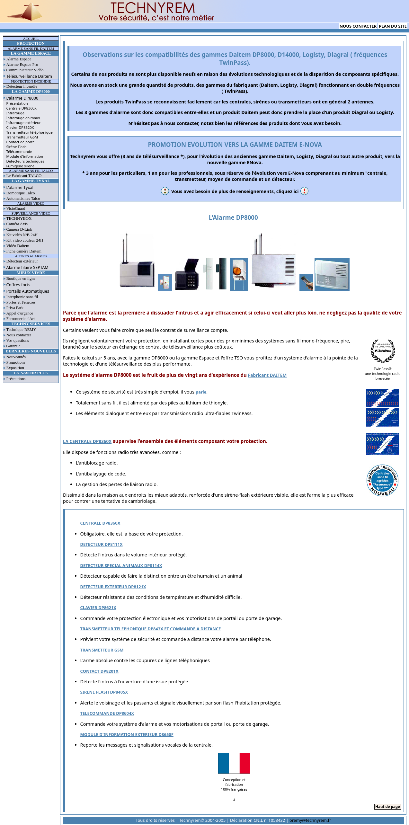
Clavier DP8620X (20, 127)
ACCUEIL (31, 38)
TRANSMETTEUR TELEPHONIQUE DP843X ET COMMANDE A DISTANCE (150, 629)
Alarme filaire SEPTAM (27, 267)
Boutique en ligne (21, 278)
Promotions (15, 362)
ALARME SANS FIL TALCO (31, 171)
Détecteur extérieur (22, 261)
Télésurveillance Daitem (29, 76)
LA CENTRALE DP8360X (87, 441)
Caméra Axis (17, 224)
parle (201, 392)
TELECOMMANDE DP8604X (107, 713)
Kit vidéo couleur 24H (24, 240)
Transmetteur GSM (22, 137)
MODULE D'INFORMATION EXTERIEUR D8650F (126, 734)
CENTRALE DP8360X (100, 523)
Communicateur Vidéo (25, 70)
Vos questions (17, 340)
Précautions (16, 379)
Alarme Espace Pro (22, 64)
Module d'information (24, 156)
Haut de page (387, 806)
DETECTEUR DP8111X (101, 544)
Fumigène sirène (20, 166)
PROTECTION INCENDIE (31, 81)
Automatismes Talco (23, 198)
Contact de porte (20, 141)
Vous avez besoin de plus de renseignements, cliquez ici (235, 191)
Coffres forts (18, 285)
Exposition (15, 368)
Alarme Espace (18, 59)
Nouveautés (16, 357)
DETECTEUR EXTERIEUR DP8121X (113, 587)
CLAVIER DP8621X (98, 607)
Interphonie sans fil (22, 297)
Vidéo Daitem (17, 246)
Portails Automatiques (27, 291)
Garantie (13, 346)
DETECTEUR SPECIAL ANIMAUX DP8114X (121, 565)
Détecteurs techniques (25, 161)
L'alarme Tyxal (19, 187)
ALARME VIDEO (31, 203)
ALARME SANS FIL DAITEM (31, 48)
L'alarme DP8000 (22, 98)
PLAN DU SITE (393, 26)
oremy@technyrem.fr (310, 820)
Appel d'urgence (19, 313)
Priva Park (15, 308)
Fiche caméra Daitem (23, 251)
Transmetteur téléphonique (29, 132)
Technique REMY (21, 329)
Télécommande (19, 151)
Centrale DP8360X (21, 108)
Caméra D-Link (19, 229)
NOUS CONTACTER (358, 26)
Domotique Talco (20, 193)
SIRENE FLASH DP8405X (104, 692)
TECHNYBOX (19, 218)
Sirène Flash (16, 146)
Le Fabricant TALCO (24, 175)
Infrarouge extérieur (23, 122)
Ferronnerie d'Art (20, 318)
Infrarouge (15, 113)
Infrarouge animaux (23, 117)
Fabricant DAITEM (267, 375)
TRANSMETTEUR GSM (102, 650)
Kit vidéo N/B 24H (22, 235)
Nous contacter (18, 335)
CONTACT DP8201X (99, 671)
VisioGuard (15, 208)
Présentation (17, 103)
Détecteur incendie (21, 86)
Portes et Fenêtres (21, 302)
